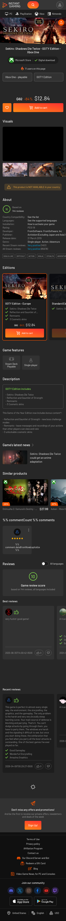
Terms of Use (33, 839)
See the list (33, 217)
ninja (40, 256)
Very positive (34, 245)
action (31, 256)
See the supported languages (42, 220)
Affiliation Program (33, 848)
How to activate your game (41, 224)
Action (45, 241)
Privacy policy (33, 843)
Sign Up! (33, 825)
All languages (52, 564)
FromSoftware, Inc (52, 231)
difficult (21, 256)
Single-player (34, 241)
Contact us (33, 853)
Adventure (54, 241)
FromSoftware (35, 231)
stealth (50, 256)
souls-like (8, 256)
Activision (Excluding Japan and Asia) (46, 234)
